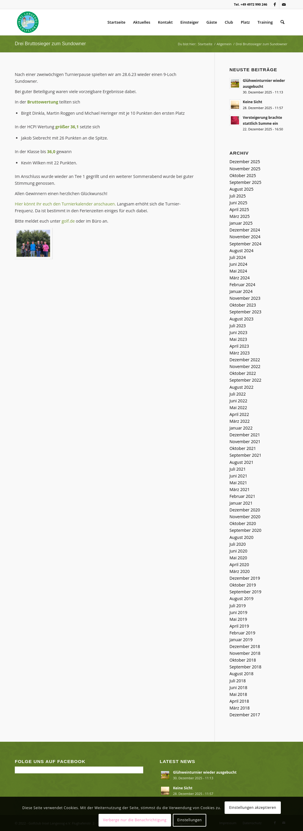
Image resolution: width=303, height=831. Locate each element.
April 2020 (239, 564)
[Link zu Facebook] (274, 4)
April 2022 (239, 414)
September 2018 (246, 667)
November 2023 (245, 298)
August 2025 (242, 189)
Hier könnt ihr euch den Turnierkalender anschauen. (65, 204)
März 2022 (240, 421)
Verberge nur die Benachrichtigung (135, 819)
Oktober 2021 (243, 448)
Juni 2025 (238, 202)
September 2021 (246, 455)
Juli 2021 (238, 469)
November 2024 (245, 236)
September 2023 (246, 312)
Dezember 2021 (245, 435)
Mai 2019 (238, 619)
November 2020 (245, 516)
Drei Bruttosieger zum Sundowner (50, 43)
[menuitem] (282, 22)
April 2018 (239, 701)
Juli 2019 (238, 605)
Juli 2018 (238, 680)
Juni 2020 (238, 551)
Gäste (212, 22)
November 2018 (245, 653)
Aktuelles (141, 22)
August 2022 (242, 387)
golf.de (68, 221)
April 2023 (239, 346)
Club (229, 22)
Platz (245, 22)
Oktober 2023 (243, 305)
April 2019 (239, 626)
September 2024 (246, 244)
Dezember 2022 (245, 359)
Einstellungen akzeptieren (252, 807)
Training (265, 22)
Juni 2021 (238, 476)
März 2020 (240, 571)
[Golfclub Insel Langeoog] (28, 22)
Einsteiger (189, 22)
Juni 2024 (238, 264)
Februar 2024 (242, 284)
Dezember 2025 (245, 161)
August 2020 (242, 537)
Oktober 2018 (243, 660)
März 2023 (240, 353)
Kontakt (165, 22)
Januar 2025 (241, 223)
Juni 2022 (238, 401)
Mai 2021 (238, 482)
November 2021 (245, 441)
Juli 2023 (238, 325)
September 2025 (246, 182)
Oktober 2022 (243, 373)
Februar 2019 (242, 633)
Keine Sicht (252, 101)
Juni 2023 (238, 332)
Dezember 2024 (245, 230)
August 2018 (242, 673)
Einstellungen (189, 819)
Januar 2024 (241, 291)
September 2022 (246, 380)
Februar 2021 (242, 496)
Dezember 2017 (245, 714)
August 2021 (242, 462)
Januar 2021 (241, 503)
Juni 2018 (238, 687)
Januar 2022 (241, 428)
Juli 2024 (238, 257)
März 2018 (240, 708)
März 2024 (240, 278)
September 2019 (246, 592)
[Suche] (282, 22)
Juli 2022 (238, 394)
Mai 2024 (238, 271)
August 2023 (242, 319)
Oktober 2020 (243, 523)
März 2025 (240, 216)
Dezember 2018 (245, 646)
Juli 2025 (238, 196)
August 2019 (242, 598)
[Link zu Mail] (283, 4)
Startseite (116, 22)
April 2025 (239, 209)
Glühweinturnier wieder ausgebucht (205, 772)
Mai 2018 (238, 694)
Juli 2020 (238, 544)
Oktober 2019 (243, 585)
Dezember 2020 (245, 510)
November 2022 (245, 366)
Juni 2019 (238, 612)
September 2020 (246, 530)
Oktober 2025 (243, 175)
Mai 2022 (238, 407)
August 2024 (242, 250)
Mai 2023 (238, 339)
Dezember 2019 (245, 578)
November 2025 (245, 168)
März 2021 (240, 489)
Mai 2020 (238, 558)
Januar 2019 (241, 639)
